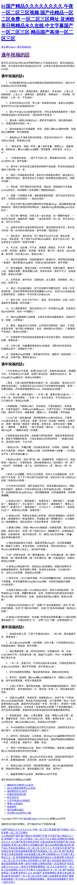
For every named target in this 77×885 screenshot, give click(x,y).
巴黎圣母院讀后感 (16, 794)
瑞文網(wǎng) (8, 47)
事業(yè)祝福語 (15, 803)
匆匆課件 (12, 806)
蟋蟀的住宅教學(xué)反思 (20, 785)
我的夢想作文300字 (17, 791)
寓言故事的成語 (15, 810)
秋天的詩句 (13, 797)
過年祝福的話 (24, 47)
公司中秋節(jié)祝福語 (18, 800)
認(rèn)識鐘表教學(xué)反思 (21, 788)
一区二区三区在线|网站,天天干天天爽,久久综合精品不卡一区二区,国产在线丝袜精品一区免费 (37, 869)
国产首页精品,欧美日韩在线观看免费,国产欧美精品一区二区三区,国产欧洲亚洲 (37, 851)
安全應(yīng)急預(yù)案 (19, 813)
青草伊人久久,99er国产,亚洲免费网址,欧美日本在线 (45, 873)
